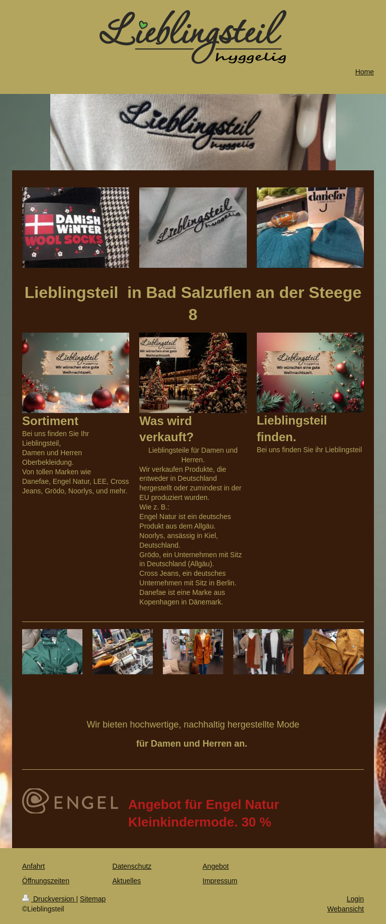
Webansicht (345, 909)
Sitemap (93, 899)
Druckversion (49, 899)
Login (355, 899)
